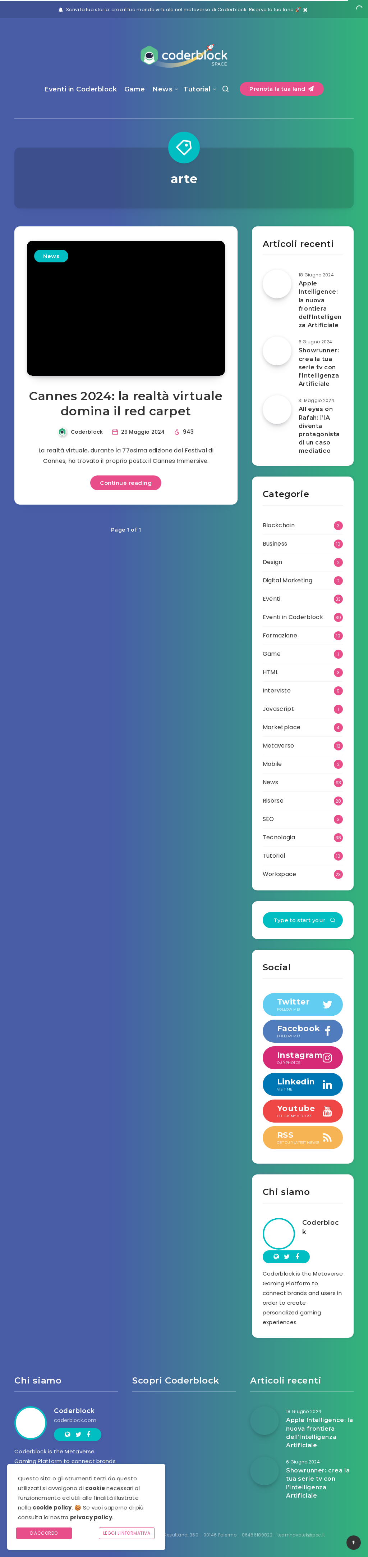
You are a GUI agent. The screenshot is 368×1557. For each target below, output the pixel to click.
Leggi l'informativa (127, 1533)
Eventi (272, 599)
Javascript (278, 709)
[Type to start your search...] (303, 920)
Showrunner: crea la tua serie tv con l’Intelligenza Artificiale (319, 367)
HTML (270, 672)
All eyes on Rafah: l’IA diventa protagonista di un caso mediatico (319, 430)
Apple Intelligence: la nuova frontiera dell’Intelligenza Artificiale (320, 304)
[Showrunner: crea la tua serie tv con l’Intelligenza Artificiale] (277, 351)
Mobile (272, 764)
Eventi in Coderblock (80, 89)
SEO (268, 819)
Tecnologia (279, 837)
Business (275, 544)
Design (272, 562)
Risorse (273, 800)
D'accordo (44, 1533)
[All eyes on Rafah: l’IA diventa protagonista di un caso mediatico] (277, 409)
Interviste (277, 690)
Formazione (280, 635)
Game (134, 89)
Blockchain (279, 525)
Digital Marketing (287, 580)
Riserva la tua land (271, 9)
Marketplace (281, 727)
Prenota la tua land (281, 88)
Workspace (279, 874)
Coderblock (320, 1227)
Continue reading (126, 482)
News (162, 89)
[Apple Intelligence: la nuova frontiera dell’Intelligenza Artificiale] (277, 284)
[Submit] (333, 920)
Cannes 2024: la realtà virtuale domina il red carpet (126, 403)
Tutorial (197, 89)
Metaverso (278, 745)
